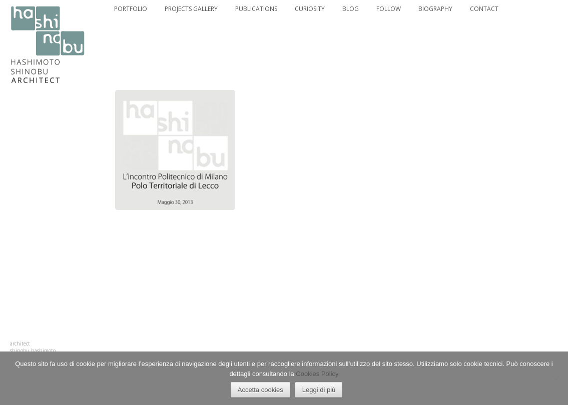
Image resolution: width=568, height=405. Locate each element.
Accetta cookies (260, 390)
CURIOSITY (310, 9)
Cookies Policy (317, 374)
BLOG (350, 9)
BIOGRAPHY (435, 9)
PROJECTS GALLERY (191, 9)
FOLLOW (388, 9)
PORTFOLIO (130, 9)
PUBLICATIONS (256, 9)
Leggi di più (319, 390)
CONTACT (484, 9)
